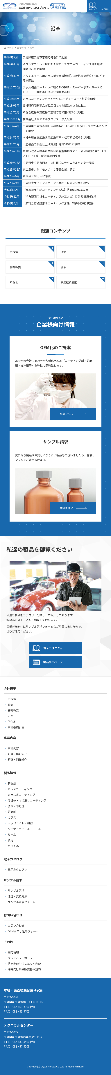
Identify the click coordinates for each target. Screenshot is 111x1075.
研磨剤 (12, 812)
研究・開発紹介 (17, 759)
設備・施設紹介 (17, 754)
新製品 (12, 783)
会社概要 (15, 267)
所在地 (14, 282)
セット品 (13, 846)
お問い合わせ (16, 925)
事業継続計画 (68, 282)
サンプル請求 (16, 890)
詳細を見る (67, 414)
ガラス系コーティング (21, 795)
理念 (63, 252)
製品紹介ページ (47, 662)
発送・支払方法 (17, 896)
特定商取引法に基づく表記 (24, 964)
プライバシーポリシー (21, 958)
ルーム (12, 834)
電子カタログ (47, 648)
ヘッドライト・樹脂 (20, 823)
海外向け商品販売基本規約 (24, 969)
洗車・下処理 (16, 806)
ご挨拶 (14, 252)
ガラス (12, 817)
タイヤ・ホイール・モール (24, 829)
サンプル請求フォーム (21, 902)
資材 (10, 840)
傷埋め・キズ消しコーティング (27, 800)
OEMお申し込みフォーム (23, 931)
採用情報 (13, 952)
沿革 (63, 267)
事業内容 (13, 748)
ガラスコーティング (20, 789)
